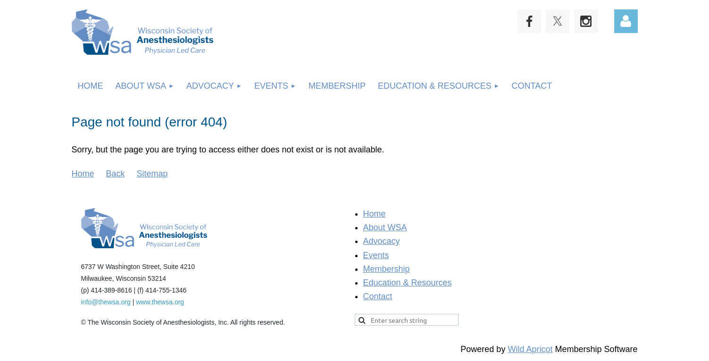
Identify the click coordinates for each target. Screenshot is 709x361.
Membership (386, 269)
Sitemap (152, 173)
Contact (377, 296)
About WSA (385, 227)
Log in (626, 21)
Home (83, 173)
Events (376, 255)
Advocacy (381, 241)
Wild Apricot (530, 349)
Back (115, 173)
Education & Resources (407, 282)
